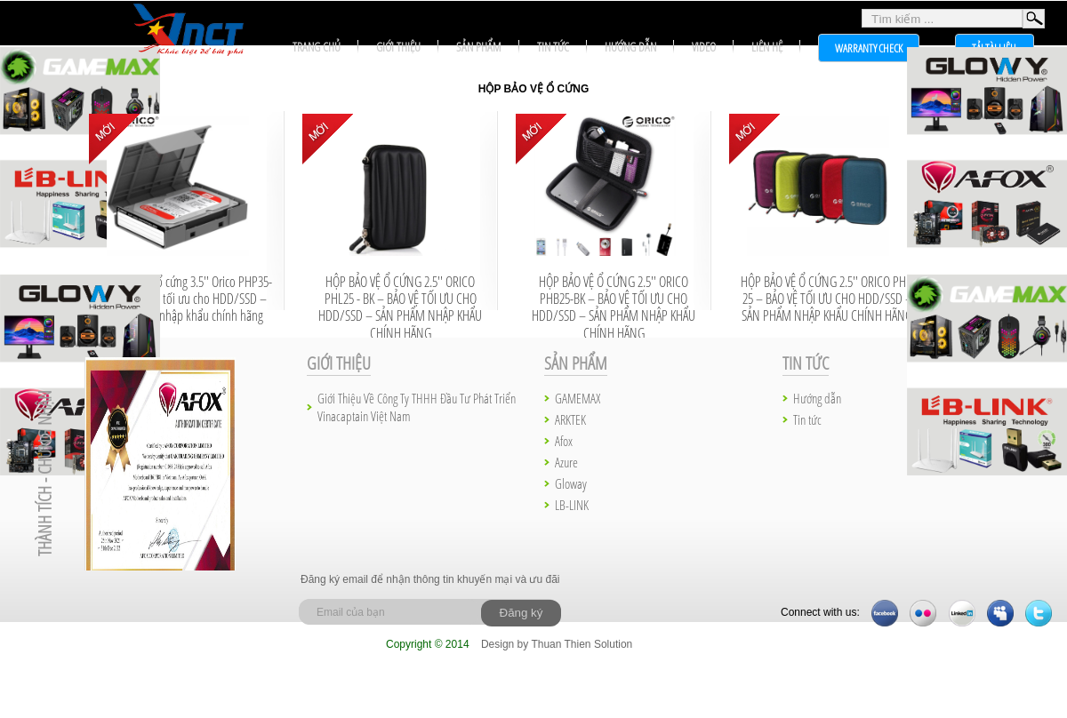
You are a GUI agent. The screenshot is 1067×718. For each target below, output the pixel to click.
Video (704, 46)
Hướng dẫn (630, 46)
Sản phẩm (478, 46)
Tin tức (553, 46)
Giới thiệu (398, 46)
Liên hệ (766, 46)
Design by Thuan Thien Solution (556, 644)
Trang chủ (317, 46)
